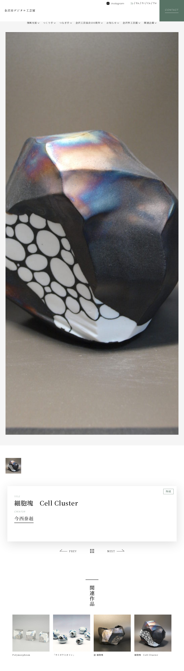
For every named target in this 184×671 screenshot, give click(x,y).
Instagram (115, 3)
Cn (149, 3)
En (137, 3)
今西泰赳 (24, 518)
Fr (143, 3)
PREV (73, 551)
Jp (132, 3)
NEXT (111, 551)
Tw (155, 3)
